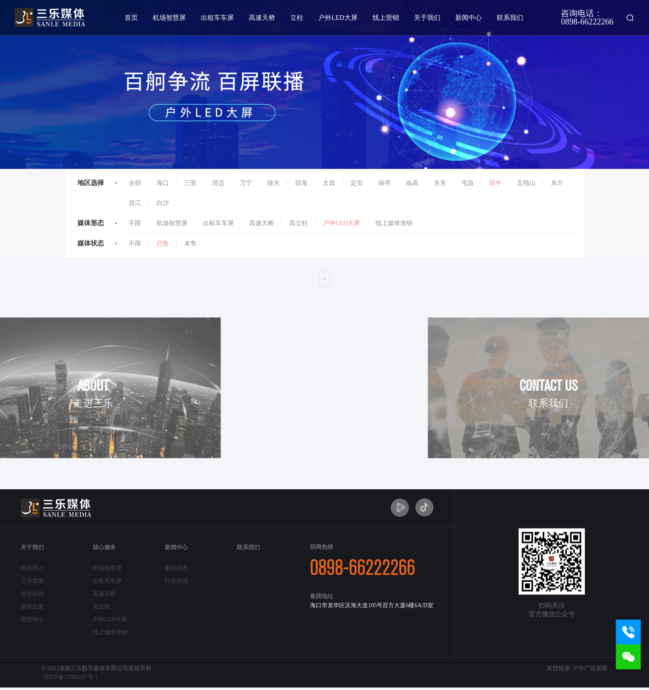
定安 (357, 183)
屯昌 (468, 183)
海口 (162, 183)
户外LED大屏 (338, 17)
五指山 (526, 183)
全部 (135, 183)
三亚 (190, 183)
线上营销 (386, 17)
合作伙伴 (32, 594)
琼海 (301, 183)
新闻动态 (176, 568)
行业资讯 (176, 581)
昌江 (135, 203)
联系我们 (510, 17)
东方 (557, 183)
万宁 (246, 183)
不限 (135, 223)
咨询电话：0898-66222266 (587, 17)
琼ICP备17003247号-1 (70, 677)
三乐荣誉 (32, 581)
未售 (190, 243)
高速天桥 (262, 17)
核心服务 (104, 547)
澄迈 (218, 183)
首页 (131, 17)
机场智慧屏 (169, 17)
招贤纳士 (32, 619)
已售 (162, 243)
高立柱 (298, 223)
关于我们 (427, 17)
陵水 (273, 183)
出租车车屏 (217, 17)
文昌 (329, 183)
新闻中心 (468, 17)
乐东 (440, 183)
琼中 (495, 183)
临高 (412, 183)
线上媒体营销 (394, 223)
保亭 (384, 183)
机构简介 (32, 568)
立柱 (296, 17)
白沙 (162, 203)
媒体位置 (32, 606)
